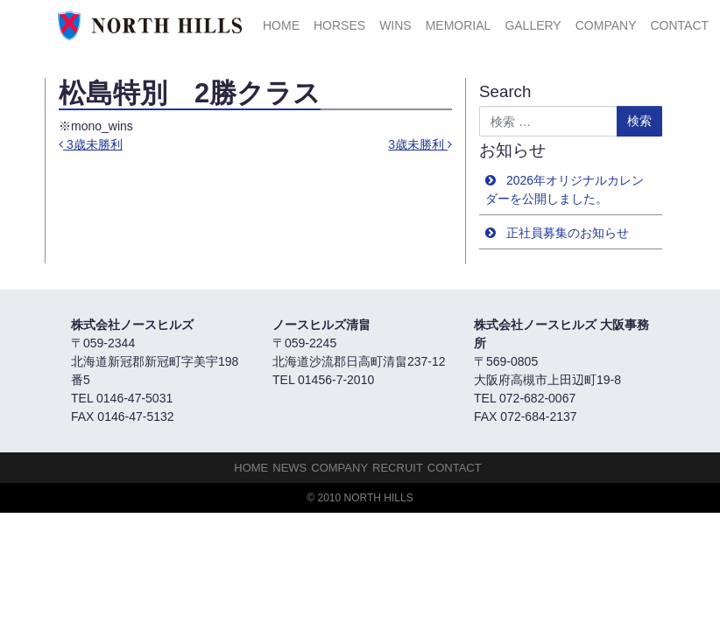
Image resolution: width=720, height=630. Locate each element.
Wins (395, 25)
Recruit (397, 467)
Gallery (533, 25)
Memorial (458, 25)
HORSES (339, 25)
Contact (679, 25)
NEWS (289, 467)
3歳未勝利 (91, 144)
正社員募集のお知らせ (567, 233)
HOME (281, 25)
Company (606, 25)
